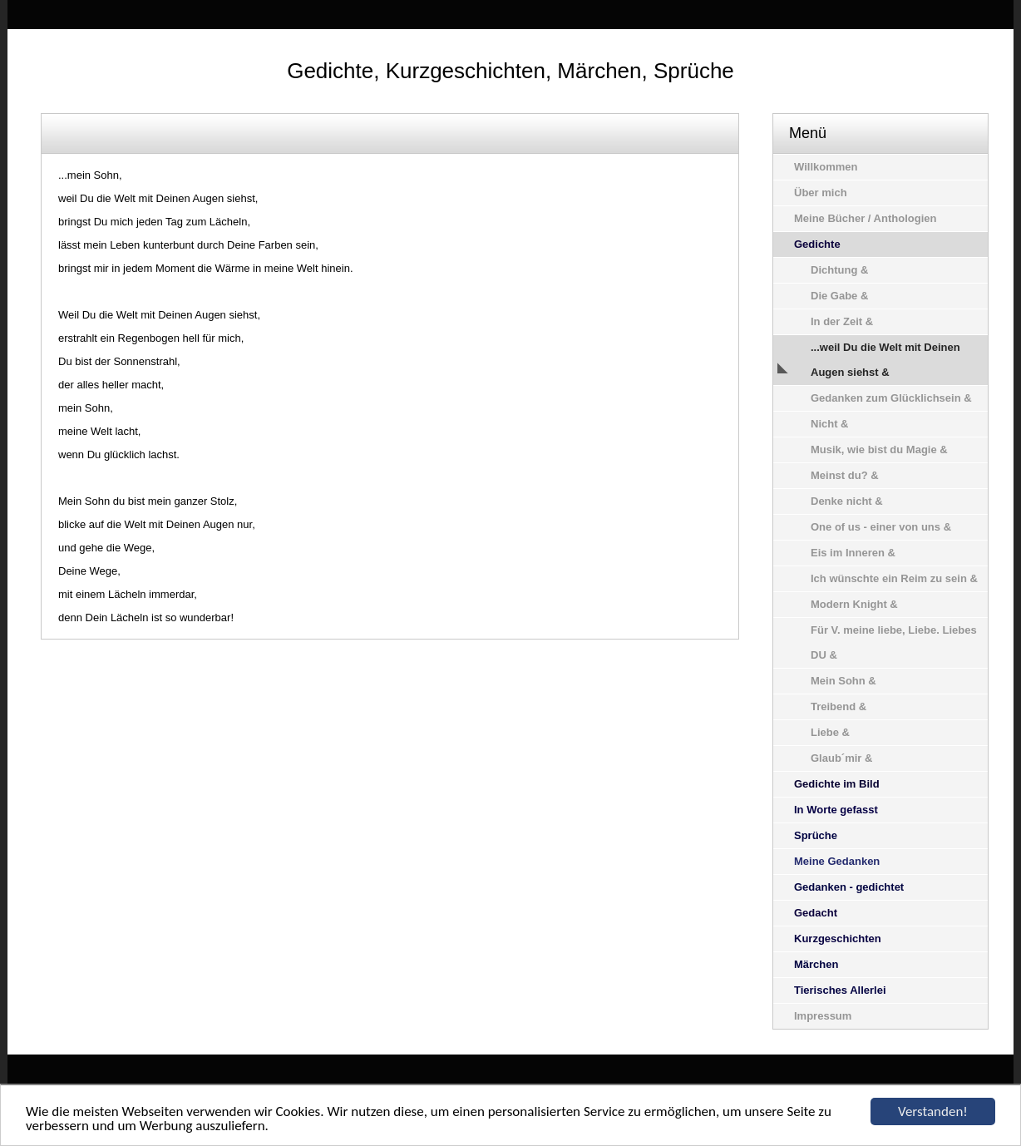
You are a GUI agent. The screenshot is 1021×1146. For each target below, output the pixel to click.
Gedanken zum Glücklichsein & (891, 398)
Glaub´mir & (841, 758)
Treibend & (838, 706)
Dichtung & (839, 270)
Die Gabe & (839, 295)
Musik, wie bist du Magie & (879, 449)
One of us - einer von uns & (881, 527)
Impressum (822, 1016)
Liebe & (830, 732)
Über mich (820, 192)
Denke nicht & (847, 501)
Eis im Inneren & (853, 552)
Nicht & (830, 423)
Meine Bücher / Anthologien (865, 218)
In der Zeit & (842, 321)
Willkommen (825, 167)
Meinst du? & (845, 475)
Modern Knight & (854, 604)
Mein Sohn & (843, 680)
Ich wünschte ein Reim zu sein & (894, 578)
